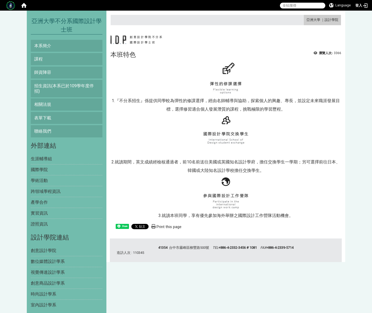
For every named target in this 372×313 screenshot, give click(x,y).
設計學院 (331, 20)
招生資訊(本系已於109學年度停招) (64, 88)
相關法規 (42, 104)
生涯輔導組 (41, 158)
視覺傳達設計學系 (48, 272)
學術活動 (39, 180)
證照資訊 (39, 224)
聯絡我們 (42, 131)
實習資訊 (39, 213)
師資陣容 (42, 72)
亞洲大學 (313, 20)
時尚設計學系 (43, 294)
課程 (38, 59)
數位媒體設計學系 (48, 261)
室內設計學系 (43, 304)
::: (304, 20)
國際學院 (39, 169)
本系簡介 (42, 45)
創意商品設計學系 (48, 283)
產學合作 (39, 202)
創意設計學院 (43, 250)
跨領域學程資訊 (45, 191)
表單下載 (42, 117)
